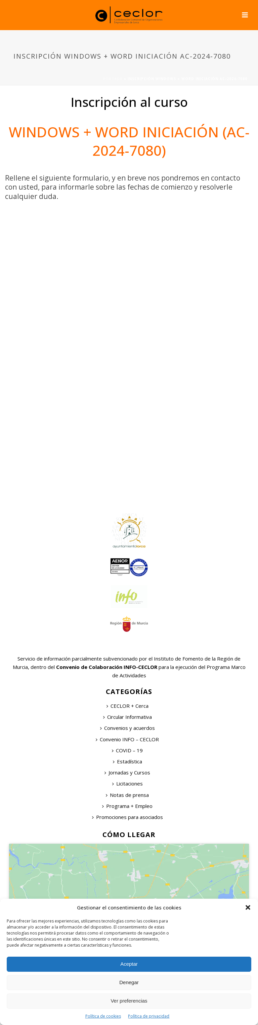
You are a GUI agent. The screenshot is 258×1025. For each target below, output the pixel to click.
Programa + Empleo (127, 806)
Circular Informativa (127, 716)
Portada (113, 78)
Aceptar (129, 964)
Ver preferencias (129, 1001)
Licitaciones (127, 783)
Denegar (129, 982)
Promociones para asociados (127, 817)
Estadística (127, 761)
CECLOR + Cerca (127, 705)
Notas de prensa (127, 795)
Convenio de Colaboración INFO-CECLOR (106, 667)
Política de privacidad (148, 1016)
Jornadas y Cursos (127, 772)
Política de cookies (103, 1016)
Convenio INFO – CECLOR (127, 739)
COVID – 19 (127, 750)
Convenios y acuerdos (127, 728)
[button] (248, 907)
